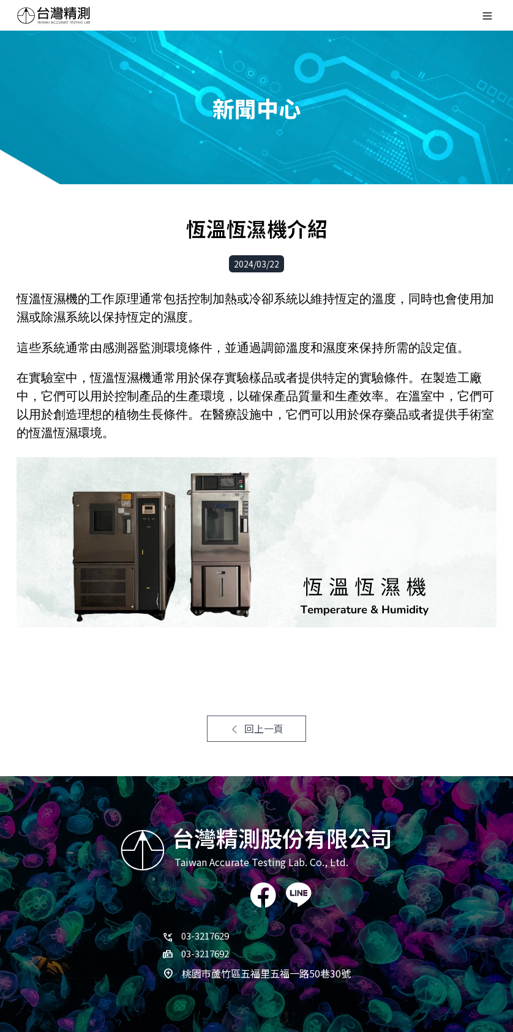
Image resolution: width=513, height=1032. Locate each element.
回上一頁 (256, 728)
